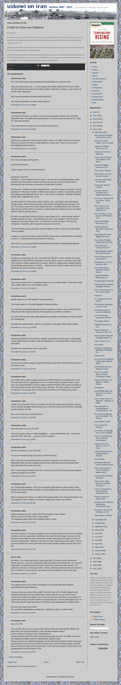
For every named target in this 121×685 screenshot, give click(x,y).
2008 (95, 565)
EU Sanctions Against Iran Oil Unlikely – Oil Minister (103, 416)
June (97, 537)
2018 (95, 112)
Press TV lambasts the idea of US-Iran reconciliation (103, 438)
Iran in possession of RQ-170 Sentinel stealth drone (103, 470)
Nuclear (95, 73)
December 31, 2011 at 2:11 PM (23, 613)
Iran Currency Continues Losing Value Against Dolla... (104, 361)
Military (95, 70)
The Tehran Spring (102, 321)
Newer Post (12, 662)
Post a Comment (15, 657)
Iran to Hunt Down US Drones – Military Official (103, 382)
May (97, 540)
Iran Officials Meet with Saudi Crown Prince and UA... (103, 393)
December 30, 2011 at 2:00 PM (23, 393)
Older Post (80, 662)
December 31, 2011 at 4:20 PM (23, 652)
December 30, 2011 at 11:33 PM (23, 574)
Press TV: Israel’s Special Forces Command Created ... (104, 374)
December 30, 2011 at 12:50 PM (23, 327)
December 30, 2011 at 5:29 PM (23, 476)
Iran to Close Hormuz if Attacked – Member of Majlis (104, 401)
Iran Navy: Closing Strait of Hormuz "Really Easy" (104, 200)
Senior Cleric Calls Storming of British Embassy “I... (102, 483)
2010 (95, 558)
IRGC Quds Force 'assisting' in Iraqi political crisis (102, 208)
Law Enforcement (99, 79)
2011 (95, 129)
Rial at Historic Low (102, 341)
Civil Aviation (97, 82)
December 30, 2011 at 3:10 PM (23, 439)
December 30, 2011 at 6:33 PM (23, 522)
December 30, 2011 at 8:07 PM (23, 549)
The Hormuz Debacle (103, 171)
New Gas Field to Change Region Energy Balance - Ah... (104, 408)
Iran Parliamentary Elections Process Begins (102, 270)
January (98, 554)
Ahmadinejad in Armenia (104, 281)
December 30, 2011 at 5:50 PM (23, 503)
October (98, 523)
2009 (95, 562)
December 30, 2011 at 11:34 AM (23, 247)
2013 (95, 122)
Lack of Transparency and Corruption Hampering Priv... (103, 491)
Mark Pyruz (98, 616)
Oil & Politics (99, 459)
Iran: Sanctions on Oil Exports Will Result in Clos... (104, 216)
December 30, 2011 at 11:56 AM (23, 271)
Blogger (71, 677)
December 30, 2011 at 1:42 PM (23, 369)
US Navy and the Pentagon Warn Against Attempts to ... (104, 193)
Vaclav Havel (100, 356)
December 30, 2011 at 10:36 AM (23, 105)
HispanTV (98, 295)
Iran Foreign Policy (25, 68)
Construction (97, 94)
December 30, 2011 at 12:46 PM (23, 288)
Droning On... (100, 388)
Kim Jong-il (99, 345)
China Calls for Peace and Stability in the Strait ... (103, 159)
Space (94, 76)
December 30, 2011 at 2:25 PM (23, 417)
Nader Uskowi (99, 619)
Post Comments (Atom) (27, 666)
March (97, 547)
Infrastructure (97, 97)
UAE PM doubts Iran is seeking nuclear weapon (103, 454)
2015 (95, 115)
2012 (95, 126)
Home (46, 662)
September (99, 526)
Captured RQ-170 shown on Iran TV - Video (103, 446)
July (97, 533)
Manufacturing (98, 100)
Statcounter (94, 637)
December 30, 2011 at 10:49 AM (23, 129)
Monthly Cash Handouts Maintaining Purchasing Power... (104, 504)
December (99, 132)
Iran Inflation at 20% (102, 422)
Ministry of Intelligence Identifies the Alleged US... (103, 350)
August (98, 530)
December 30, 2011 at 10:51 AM (23, 149)
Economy (96, 91)
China (15, 68)
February (99, 551)
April (97, 544)
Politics (95, 85)
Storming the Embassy (103, 515)
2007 (95, 569)
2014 (95, 119)
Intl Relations (97, 88)
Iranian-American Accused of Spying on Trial (104, 229)
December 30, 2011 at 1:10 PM (23, 352)
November (99, 520)
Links (94, 103)
